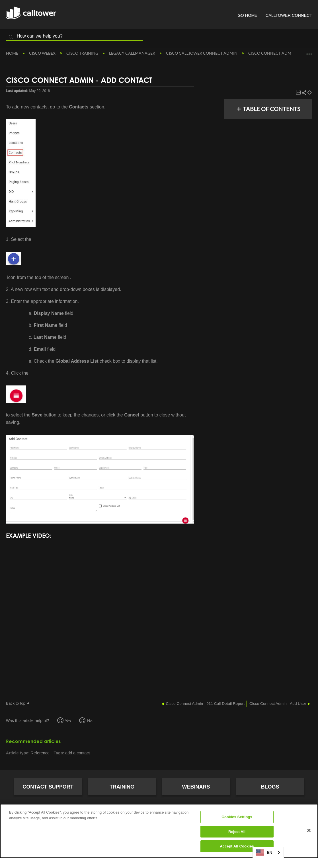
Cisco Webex (42, 53)
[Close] (309, 830)
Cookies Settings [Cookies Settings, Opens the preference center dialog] (236, 817)
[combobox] (268, 852)
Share (303, 92)
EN (264, 852)
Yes (68, 720)
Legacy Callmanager (132, 53)
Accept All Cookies (237, 846)
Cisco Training (82, 53)
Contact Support (47, 787)
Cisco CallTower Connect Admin (202, 53)
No (90, 720)
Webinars (196, 787)
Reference (40, 753)
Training (122, 787)
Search (11, 37)
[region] (159, 831)
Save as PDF (298, 92)
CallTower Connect (289, 15)
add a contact (77, 753)
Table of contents (271, 108)
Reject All (236, 832)
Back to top (15, 703)
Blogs (270, 787)
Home (12, 53)
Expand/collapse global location (309, 52)
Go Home (247, 15)
